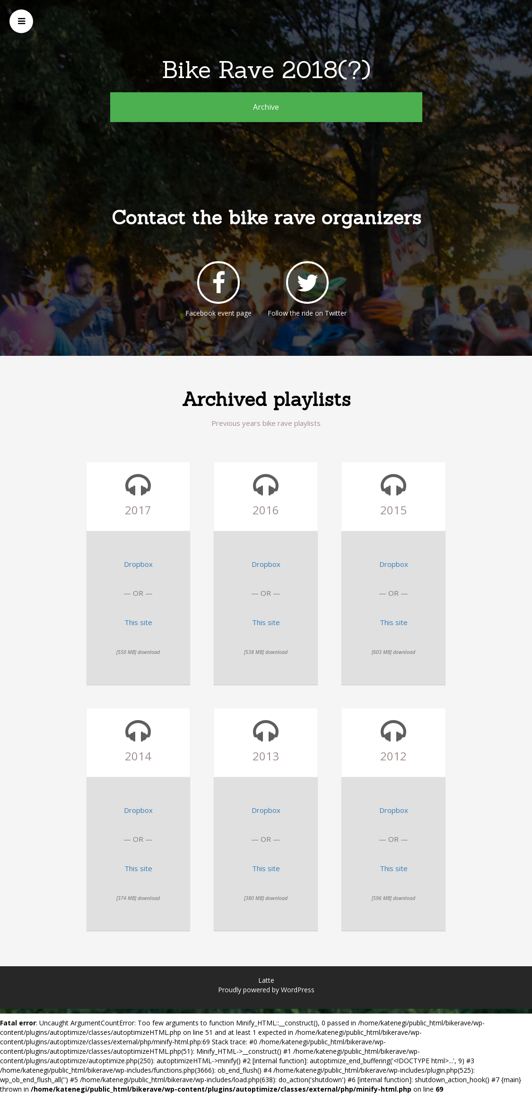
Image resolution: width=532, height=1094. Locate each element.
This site (138, 622)
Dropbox (138, 564)
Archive (266, 107)
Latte (266, 980)
